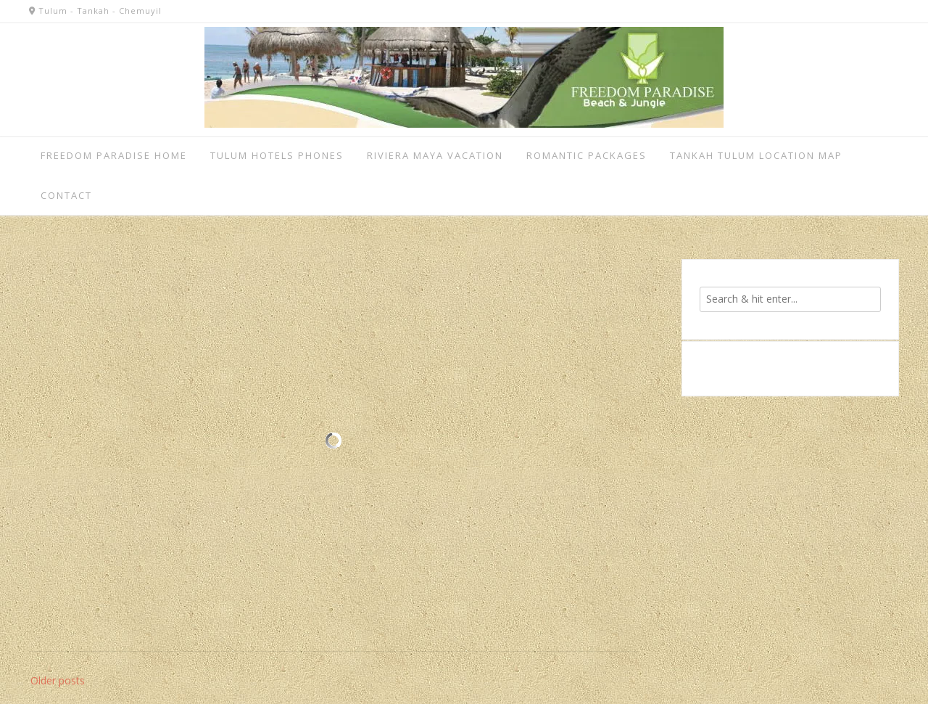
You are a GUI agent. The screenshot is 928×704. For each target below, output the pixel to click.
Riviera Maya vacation (435, 155)
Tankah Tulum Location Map (756, 155)
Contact (66, 195)
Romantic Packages (586, 155)
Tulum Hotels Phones (277, 155)
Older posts (57, 680)
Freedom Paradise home (114, 155)
